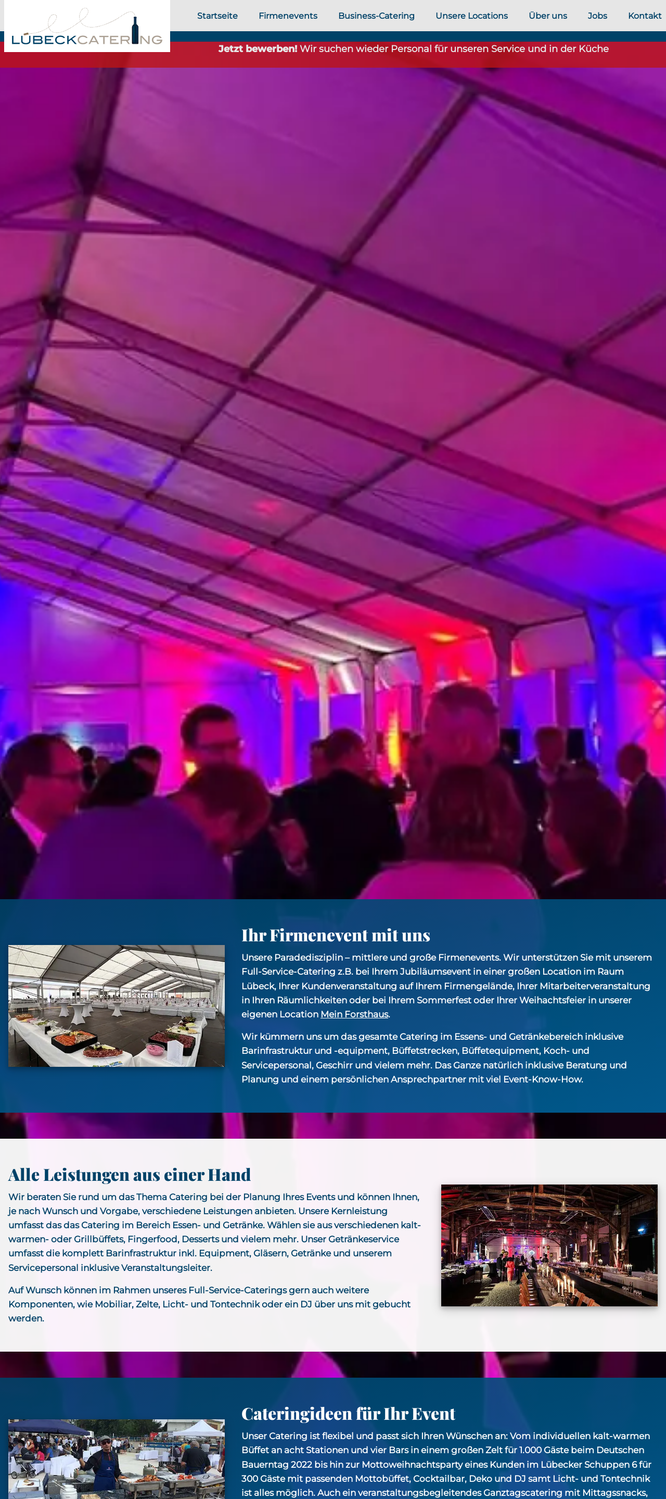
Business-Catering (376, 16)
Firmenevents (288, 16)
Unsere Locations (472, 16)
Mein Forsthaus (354, 1014)
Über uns (548, 16)
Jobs (597, 16)
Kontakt (645, 16)
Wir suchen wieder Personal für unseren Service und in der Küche (414, 49)
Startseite (217, 16)
